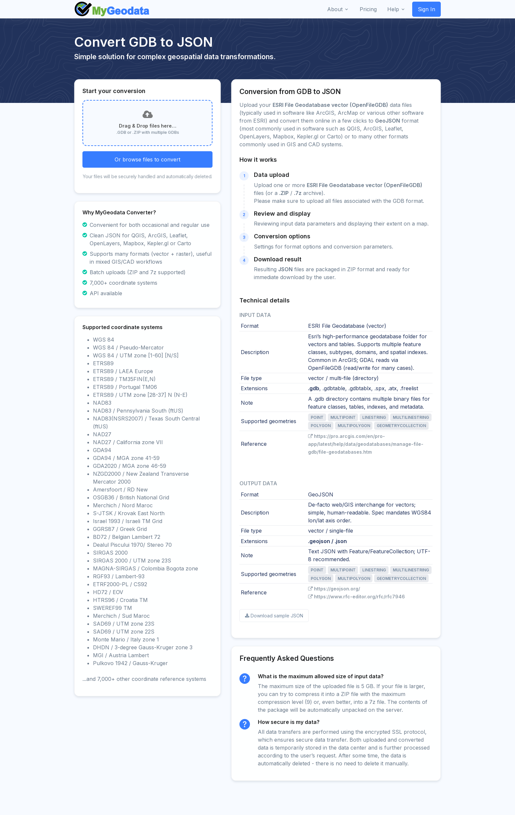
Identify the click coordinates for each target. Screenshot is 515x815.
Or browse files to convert (147, 159)
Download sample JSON (274, 615)
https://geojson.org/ (334, 588)
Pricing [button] (368, 9)
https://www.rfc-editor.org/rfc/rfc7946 (356, 596)
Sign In (426, 9)
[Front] (112, 9)
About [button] (335, 9)
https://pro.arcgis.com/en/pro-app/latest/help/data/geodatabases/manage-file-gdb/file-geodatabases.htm (365, 444)
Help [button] (393, 9)
